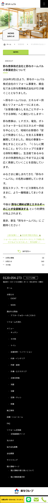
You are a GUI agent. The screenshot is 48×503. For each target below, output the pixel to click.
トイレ (13, 345)
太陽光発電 (15, 378)
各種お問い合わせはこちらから (12, 499)
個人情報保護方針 (18, 477)
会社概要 (10, 453)
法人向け (10, 440)
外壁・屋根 (15, 365)
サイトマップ (12, 460)
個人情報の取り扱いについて (22, 470)
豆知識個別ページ (18, 434)
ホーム (9, 288)
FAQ (8, 423)
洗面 (12, 384)
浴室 (12, 391)
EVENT (14, 298)
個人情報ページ (13, 466)
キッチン (14, 332)
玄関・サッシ (16, 397)
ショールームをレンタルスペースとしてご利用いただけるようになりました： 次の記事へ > (24, 240)
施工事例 (10, 410)
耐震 (12, 404)
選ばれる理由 (12, 311)
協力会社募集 (12, 447)
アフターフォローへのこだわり (23, 315)
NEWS (13, 305)
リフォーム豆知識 (14, 430)
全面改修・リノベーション (21, 352)
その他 (13, 339)
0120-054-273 (12, 277)
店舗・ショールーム (15, 417)
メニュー (10, 328)
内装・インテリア (18, 358)
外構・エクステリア (19, 371)
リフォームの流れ (14, 322)
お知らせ (10, 294)
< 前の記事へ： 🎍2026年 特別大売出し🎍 (24, 235)
